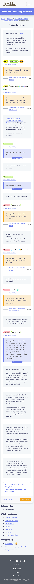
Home (3, 18)
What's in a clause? (11, 520)
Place (21, 61)
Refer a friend (17, 568)
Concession (21, 290)
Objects (8, 532)
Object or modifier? (12, 535)
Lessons (10, 18)
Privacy (17, 572)
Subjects (8, 526)
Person (6, 61)
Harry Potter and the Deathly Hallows (17, 78)
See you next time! (11, 550)
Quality (27, 86)
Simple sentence (8, 144)
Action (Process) (14, 61)
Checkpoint (9, 543)
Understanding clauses (10, 21)
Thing (21, 86)
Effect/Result (24, 249)
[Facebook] (17, 561)
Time (5, 89)
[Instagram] (20, 561)
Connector (7, 205)
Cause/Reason (15, 249)
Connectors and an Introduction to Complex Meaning (14, 121)
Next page (25, 499)
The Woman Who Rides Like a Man (17, 224)
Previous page (7, 499)
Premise (14, 290)
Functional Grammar (21, 18)
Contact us (17, 565)
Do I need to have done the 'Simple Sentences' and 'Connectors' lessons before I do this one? (15, 488)
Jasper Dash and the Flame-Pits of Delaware (17, 309)
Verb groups (9, 523)
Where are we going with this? (15, 547)
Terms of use (17, 576)
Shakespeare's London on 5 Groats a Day (17, 108)
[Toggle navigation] (28, 4)
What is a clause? (11, 517)
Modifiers (8, 529)
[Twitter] (24, 561)
